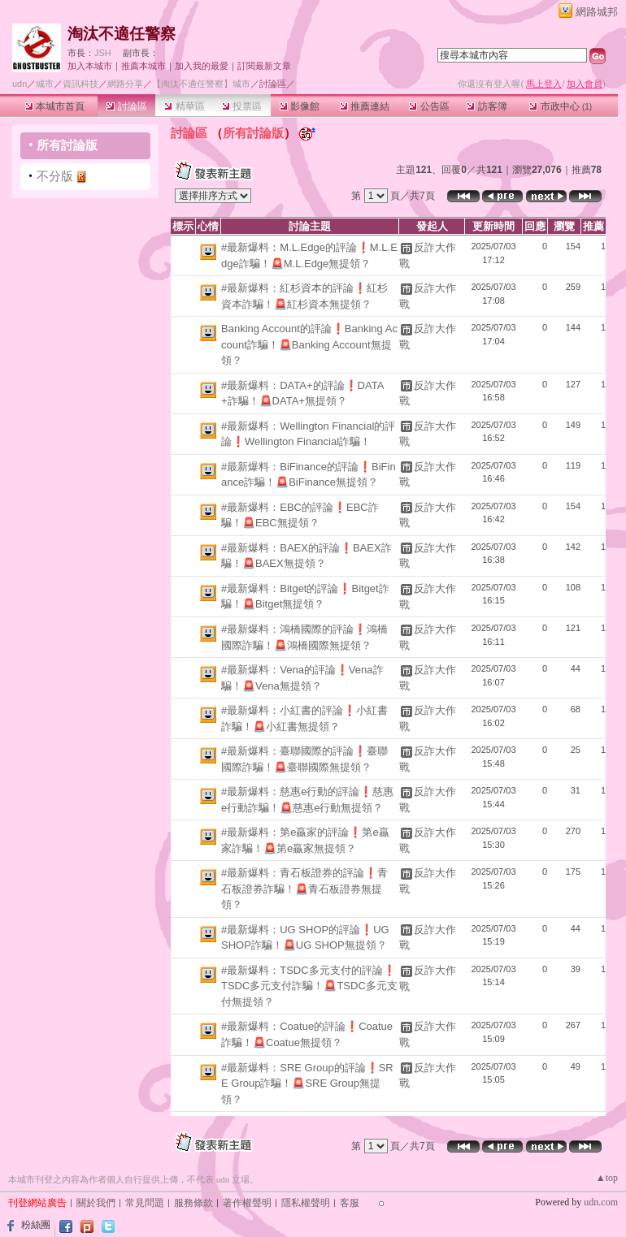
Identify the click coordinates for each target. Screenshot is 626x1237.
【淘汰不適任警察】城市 (201, 84)
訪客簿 (486, 106)
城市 (45, 84)
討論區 (126, 106)
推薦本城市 (143, 66)
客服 (349, 1203)
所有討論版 (67, 145)
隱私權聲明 (305, 1203)
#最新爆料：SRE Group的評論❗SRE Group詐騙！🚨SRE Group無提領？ (307, 1083)
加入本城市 (89, 66)
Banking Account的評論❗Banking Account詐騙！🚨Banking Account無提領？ (309, 344)
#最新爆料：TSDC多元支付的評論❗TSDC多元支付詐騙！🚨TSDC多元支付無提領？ (309, 986)
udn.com (601, 1202)
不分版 (55, 176)
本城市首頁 (55, 106)
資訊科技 (80, 84)
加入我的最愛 (201, 66)
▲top (607, 1177)
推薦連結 (364, 106)
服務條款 (193, 1203)
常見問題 (144, 1203)
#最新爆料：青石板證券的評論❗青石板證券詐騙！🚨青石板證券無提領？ (304, 888)
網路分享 (125, 84)
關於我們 (95, 1203)
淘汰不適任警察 (121, 33)
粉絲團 (35, 1225)
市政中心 (560, 106)
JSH (102, 53)
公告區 (429, 106)
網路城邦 (597, 12)
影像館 (300, 106)
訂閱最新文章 (264, 66)
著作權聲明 (247, 1203)
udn (19, 84)
